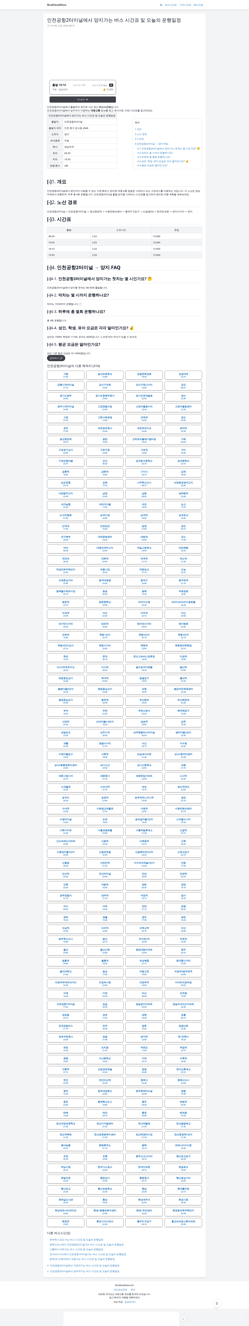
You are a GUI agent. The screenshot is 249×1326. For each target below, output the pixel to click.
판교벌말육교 (183, 1125)
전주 (104, 1027)
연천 (144, 908)
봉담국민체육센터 (183, 690)
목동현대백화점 (183, 647)
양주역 (104, 897)
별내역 (183, 679)
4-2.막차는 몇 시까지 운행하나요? (155, 152)
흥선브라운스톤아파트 (183, 1223)
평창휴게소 (105, 1147)
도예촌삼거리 (66, 582)
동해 (144, 593)
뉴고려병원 (66, 516)
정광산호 (183, 1027)
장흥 (183, 1016)
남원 (144, 495)
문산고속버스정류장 (144, 658)
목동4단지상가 (66, 647)
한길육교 (183, 1168)
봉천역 (104, 701)
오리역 (104, 929)
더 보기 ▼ (82, 99)
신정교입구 (183, 853)
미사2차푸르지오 (66, 669)
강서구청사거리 (144, 386)
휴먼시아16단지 (104, 1223)
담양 (144, 527)
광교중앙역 (66, 440)
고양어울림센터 (183, 408)
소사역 (183, 777)
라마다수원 (144, 603)
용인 (104, 940)
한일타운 (66, 1179)
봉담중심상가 (66, 701)
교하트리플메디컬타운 (144, 440)
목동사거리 (105, 647)
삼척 (183, 723)
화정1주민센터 (144, 1212)
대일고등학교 (144, 549)
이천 (104, 994)
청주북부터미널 (144, 1092)
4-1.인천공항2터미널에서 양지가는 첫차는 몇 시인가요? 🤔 (168, 148)
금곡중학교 (183, 462)
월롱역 (104, 962)
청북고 (144, 1081)
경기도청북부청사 (104, 397)
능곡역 (144, 516)
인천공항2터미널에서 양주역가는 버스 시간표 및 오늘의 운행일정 (83, 1271)
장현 (144, 1016)
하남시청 (66, 1168)
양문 (144, 886)
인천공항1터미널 (66, 1005)
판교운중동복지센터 (105, 1136)
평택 (144, 1147)
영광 (183, 908)
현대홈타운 (183, 1190)
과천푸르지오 (144, 430)
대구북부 (66, 538)
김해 (104, 484)
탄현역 (183, 1103)
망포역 (104, 625)
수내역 (65, 810)
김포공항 (66, 484)
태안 (104, 1114)
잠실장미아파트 (144, 1005)
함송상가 (105, 1179)
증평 (65, 1060)
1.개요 (138, 129)
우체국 (183, 940)
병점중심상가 (105, 690)
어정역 (144, 897)
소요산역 (105, 788)
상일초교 (66, 734)
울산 (65, 951)
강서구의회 (105, 386)
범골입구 (144, 679)
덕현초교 (144, 571)
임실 (104, 1005)
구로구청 (105, 451)
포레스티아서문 (183, 1147)
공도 (183, 419)
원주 (183, 951)
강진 (183, 386)
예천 (183, 919)
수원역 (144, 810)
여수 (65, 908)
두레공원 (183, 593)
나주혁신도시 (144, 484)
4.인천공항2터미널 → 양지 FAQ (151, 143)
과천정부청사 (105, 430)
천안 (65, 1081)
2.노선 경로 (141, 134)
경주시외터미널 (65, 408)
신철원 (65, 864)
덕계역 (144, 560)
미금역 (183, 658)
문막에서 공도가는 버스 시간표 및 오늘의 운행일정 (76, 1239)
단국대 (65, 527)
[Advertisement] (124, 52)
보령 (144, 690)
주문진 (144, 1049)
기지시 (144, 473)
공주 (65, 430)
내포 (144, 506)
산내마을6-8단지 (105, 723)
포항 (104, 1158)
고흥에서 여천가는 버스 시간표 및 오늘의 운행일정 (76, 1249)
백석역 (104, 679)
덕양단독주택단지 (65, 571)
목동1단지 (104, 636)
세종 (183, 766)
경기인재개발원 (144, 397)
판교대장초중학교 (65, 1125)
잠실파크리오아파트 (183, 1005)
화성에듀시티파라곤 (65, 1212)
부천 (104, 712)
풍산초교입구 (183, 1158)
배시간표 (198, 4)
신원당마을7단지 (66, 853)
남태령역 (183, 495)
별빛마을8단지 (66, 690)
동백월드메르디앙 (65, 593)
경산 (183, 397)
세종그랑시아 (66, 777)
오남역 (65, 929)
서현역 (104, 755)
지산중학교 (105, 1060)
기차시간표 (185, 4)
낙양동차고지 (66, 495)
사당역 (65, 723)
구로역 (144, 451)
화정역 (65, 1223)
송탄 (183, 799)
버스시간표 (171, 4)
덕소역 (183, 560)
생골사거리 (105, 745)
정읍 (104, 1038)
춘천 (65, 1103)
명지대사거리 (144, 625)
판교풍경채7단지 (183, 1136)
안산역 (65, 875)
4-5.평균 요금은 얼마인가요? (152, 165)
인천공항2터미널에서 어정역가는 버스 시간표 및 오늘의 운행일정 (83, 1265)
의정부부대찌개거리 (65, 984)
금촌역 (104, 473)
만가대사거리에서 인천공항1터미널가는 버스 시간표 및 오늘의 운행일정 (88, 1254)
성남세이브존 (144, 755)
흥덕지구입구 (144, 1223)
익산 (144, 994)
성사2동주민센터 (183, 755)
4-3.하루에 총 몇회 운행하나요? (154, 156)
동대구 (144, 582)
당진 (183, 527)
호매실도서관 (66, 1201)
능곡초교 (183, 516)
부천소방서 (144, 712)
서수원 (183, 745)
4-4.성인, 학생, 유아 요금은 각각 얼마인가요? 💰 (163, 161)
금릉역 (65, 473)
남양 (104, 495)
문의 (133, 1289)
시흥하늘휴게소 (144, 832)
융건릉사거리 (183, 962)
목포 (65, 658)
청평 (183, 1092)
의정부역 (144, 984)
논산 (183, 506)
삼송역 (144, 723)
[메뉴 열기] (217, 1303)
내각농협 (66, 506)
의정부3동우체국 (183, 973)
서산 (144, 745)
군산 (104, 462)
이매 (65, 994)
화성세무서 (144, 1201)
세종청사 (105, 777)
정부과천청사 (66, 1038)
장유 (104, 1016)
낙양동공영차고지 (183, 484)
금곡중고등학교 (144, 462)
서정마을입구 (66, 755)
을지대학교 (66, 973)
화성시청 (183, 1201)
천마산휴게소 (183, 1071)
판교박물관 (144, 1125)
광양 (104, 440)
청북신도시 (183, 1081)
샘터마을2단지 (183, 734)
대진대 (65, 560)
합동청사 (144, 1179)
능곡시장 (105, 516)
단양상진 (105, 527)
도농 (183, 571)
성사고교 (105, 766)
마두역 (144, 614)
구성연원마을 (66, 462)
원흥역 (65, 962)
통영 (144, 1114)
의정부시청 (105, 984)
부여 (65, 712)
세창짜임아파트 (144, 777)
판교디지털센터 (105, 1125)
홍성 (104, 1201)
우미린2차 (144, 940)
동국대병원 (105, 582)
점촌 (144, 1027)
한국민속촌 (144, 1168)
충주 (144, 1103)
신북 (183, 842)
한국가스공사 (105, 1168)
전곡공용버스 (66, 1027)
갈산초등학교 (105, 375)
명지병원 (183, 625)
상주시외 (105, 734)
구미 (183, 451)
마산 (183, 614)
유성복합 (144, 962)
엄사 (183, 897)
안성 (144, 875)
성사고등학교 (144, 766)
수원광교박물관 (105, 810)
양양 (183, 886)
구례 (183, 440)
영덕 (65, 919)
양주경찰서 (66, 897)
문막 (104, 658)
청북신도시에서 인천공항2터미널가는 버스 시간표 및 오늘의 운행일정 (87, 1244)
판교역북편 (66, 1136)
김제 (183, 473)
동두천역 (183, 582)
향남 (144, 1190)
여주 (104, 908)
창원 (144, 1071)
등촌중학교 (105, 603)
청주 (65, 1092)
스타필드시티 (183, 821)
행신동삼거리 (183, 1179)
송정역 (104, 799)
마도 (104, 614)
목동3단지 (183, 636)
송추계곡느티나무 (144, 799)
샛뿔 (65, 745)
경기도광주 (66, 397)
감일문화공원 (144, 375)
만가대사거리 (66, 625)
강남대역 (183, 375)
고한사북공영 (105, 419)
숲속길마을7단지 (144, 821)
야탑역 (104, 886)
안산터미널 (105, 875)
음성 (104, 973)
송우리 (65, 799)
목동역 (144, 647)
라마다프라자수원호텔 (183, 603)
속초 (144, 788)
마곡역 (65, 614)
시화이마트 (66, 832)
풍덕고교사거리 (144, 1158)
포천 (65, 1158)
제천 (65, 1049)
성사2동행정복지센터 (65, 766)
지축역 (183, 1060)
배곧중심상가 (66, 679)
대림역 (144, 538)
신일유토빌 (105, 853)
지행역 (65, 1071)
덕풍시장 (105, 571)
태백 (65, 1114)
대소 (183, 538)
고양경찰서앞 (105, 408)
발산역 (183, 669)
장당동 (65, 1016)
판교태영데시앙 (144, 1136)
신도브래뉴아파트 (65, 842)
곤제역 (144, 419)
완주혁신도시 (66, 940)
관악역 (183, 430)
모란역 (65, 636)
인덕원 (183, 994)
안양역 (183, 875)
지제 (144, 1060)
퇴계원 (183, 1114)
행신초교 (66, 1190)
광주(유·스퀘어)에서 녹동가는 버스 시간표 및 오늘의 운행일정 (82, 1258)
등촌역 (65, 603)
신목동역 (144, 842)
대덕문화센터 (105, 538)
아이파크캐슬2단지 (144, 864)
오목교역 (144, 929)
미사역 (104, 669)
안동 (183, 864)
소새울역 (66, 788)
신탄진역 (105, 864)
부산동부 (144, 701)
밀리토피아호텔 (144, 669)
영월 (104, 919)
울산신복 (105, 951)
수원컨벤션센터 (183, 810)
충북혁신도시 (105, 1103)
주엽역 (183, 1049)
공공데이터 (130, 1301)
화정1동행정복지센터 (105, 1212)
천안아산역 (105, 1081)
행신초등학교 (105, 1190)
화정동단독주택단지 (183, 1212)
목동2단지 (144, 636)
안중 (65, 886)
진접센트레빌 (105, 1071)
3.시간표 (139, 138)
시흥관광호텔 (105, 832)
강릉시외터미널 (65, 386)
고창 (65, 419)
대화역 (104, 560)
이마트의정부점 (183, 984)
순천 (104, 821)
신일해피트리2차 (144, 853)
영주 (144, 919)
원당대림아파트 (144, 951)
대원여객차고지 (105, 549)
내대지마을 (105, 506)
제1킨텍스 (183, 1038)
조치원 (104, 1049)
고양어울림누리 (144, 408)
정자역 (144, 1038)
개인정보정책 (120, 1289)
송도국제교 (183, 788)
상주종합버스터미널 (144, 734)
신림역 (104, 842)
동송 (104, 593)
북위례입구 (183, 712)
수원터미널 (66, 821)
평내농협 (66, 1147)
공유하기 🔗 (56, 358)
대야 (65, 549)
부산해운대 (183, 701)
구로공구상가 (66, 451)
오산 (183, 929)
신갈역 (183, 832)
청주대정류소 (105, 1092)
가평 (65, 375)
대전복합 (183, 549)
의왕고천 (144, 973)
